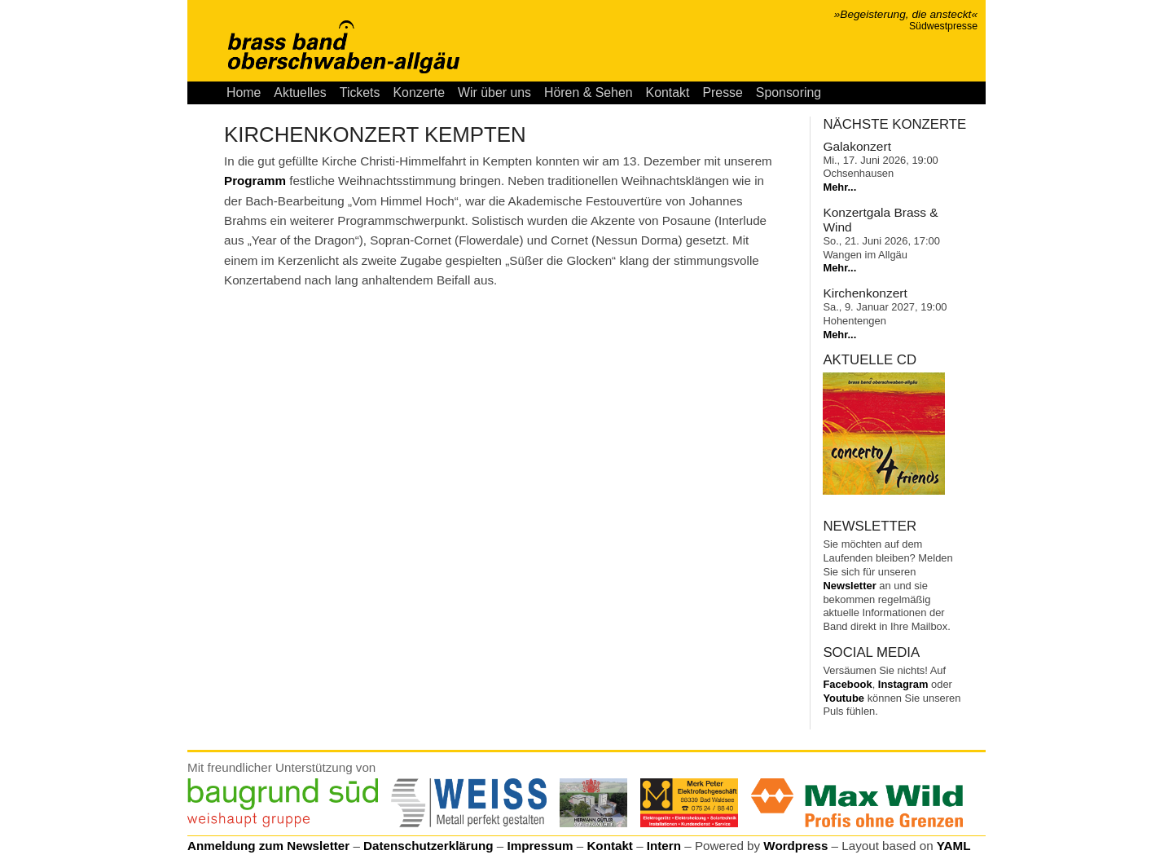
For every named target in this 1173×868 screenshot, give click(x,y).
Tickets (360, 92)
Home (243, 92)
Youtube (843, 698)
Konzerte (419, 92)
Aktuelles (300, 92)
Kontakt (668, 92)
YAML (954, 846)
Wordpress (795, 846)
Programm (255, 180)
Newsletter (849, 585)
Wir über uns (494, 92)
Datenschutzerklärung (428, 846)
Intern (664, 846)
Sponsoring (788, 92)
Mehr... (839, 187)
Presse (722, 92)
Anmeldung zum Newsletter (268, 846)
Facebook (847, 684)
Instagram (903, 684)
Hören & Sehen (588, 92)
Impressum (540, 846)
